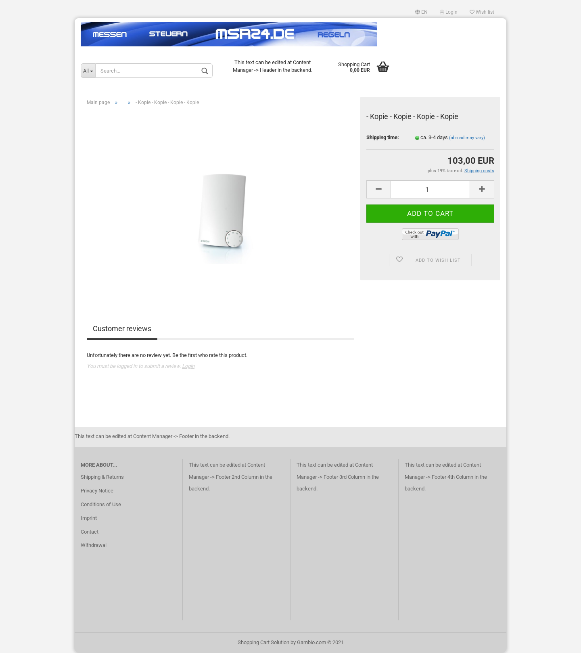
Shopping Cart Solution (263, 642)
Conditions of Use (101, 504)
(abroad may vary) (467, 137)
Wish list (482, 12)
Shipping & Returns (102, 477)
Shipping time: (382, 137)
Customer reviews (122, 328)
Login (449, 12)
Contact (89, 532)
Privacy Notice (97, 491)
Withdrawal (94, 545)
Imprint (89, 518)
